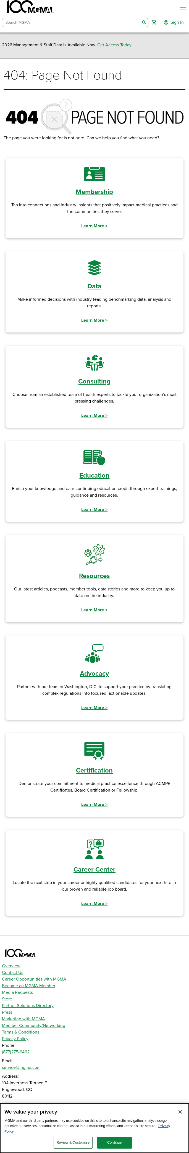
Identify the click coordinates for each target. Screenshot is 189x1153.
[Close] (180, 1112)
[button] (153, 22)
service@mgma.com (21, 1067)
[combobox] (71, 22)
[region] (94, 1128)
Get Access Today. (114, 45)
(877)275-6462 (16, 1052)
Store (7, 999)
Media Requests (17, 992)
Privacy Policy (15, 1039)
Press (7, 1012)
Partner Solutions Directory (28, 1005)
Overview (11, 966)
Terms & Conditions (20, 1032)
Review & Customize (73, 1142)
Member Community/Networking (33, 1025)
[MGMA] (29, 7)
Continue (114, 1142)
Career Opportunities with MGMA (34, 979)
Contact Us (12, 972)
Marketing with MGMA (23, 1019)
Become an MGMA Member (28, 986)
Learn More (94, 226)
